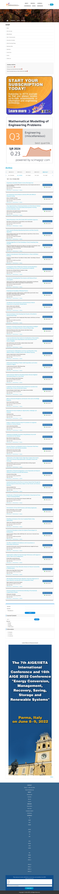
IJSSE (29, 845)
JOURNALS (29, 815)
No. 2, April (45, 175)
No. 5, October (19, 175)
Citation (21, 190)
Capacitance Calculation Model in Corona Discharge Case (20, 182)
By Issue (9, 622)
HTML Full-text (15, 190)
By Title (9, 624)
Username (8, 606)
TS (29, 817)
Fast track (29, 808)
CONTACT (29, 785)
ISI (29, 834)
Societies (29, 796)
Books (34, 5)
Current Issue (9, 52)
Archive (8, 55)
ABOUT (29, 792)
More (51, 777)
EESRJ (29, 855)
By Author (10, 625)
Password (8, 608)
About (26, 3)
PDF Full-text (9, 190)
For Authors (10, 634)
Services (33, 3)
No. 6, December (11, 175)
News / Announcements (11, 37)
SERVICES (29, 803)
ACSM (29, 829)
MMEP (18, 20)
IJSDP (29, 820)
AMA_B (29, 864)
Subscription (29, 806)
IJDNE (29, 848)
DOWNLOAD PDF (47, 184)
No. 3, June (37, 175)
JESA (30, 841)
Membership (29, 794)
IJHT (29, 822)
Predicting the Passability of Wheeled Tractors (17, 290)
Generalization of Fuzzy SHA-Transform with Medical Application (22, 507)
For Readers (10, 632)
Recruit (29, 799)
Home (7, 20)
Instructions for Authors (11, 40)
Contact (29, 801)
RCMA (29, 843)
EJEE (29, 831)
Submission (40, 5)
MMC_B (29, 871)
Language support (29, 810)
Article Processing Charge (11, 43)
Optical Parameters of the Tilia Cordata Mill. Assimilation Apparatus (22, 219)
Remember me (10, 610)
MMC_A (29, 869)
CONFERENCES (27, 5)
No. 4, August (28, 175)
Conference (29, 813)
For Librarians (10, 635)
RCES (29, 857)
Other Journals (10, 626)
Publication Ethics (10, 46)
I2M (29, 836)
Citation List (9, 58)
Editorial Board (9, 34)
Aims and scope (9, 31)
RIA (29, 852)
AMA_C (29, 866)
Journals (39, 3)
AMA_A (29, 859)
